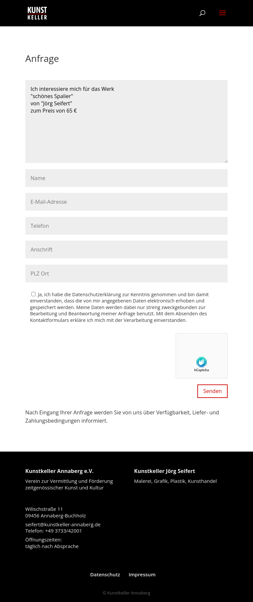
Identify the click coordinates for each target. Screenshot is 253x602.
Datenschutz (105, 574)
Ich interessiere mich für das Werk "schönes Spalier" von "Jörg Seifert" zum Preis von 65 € (126, 121)
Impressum (141, 574)
